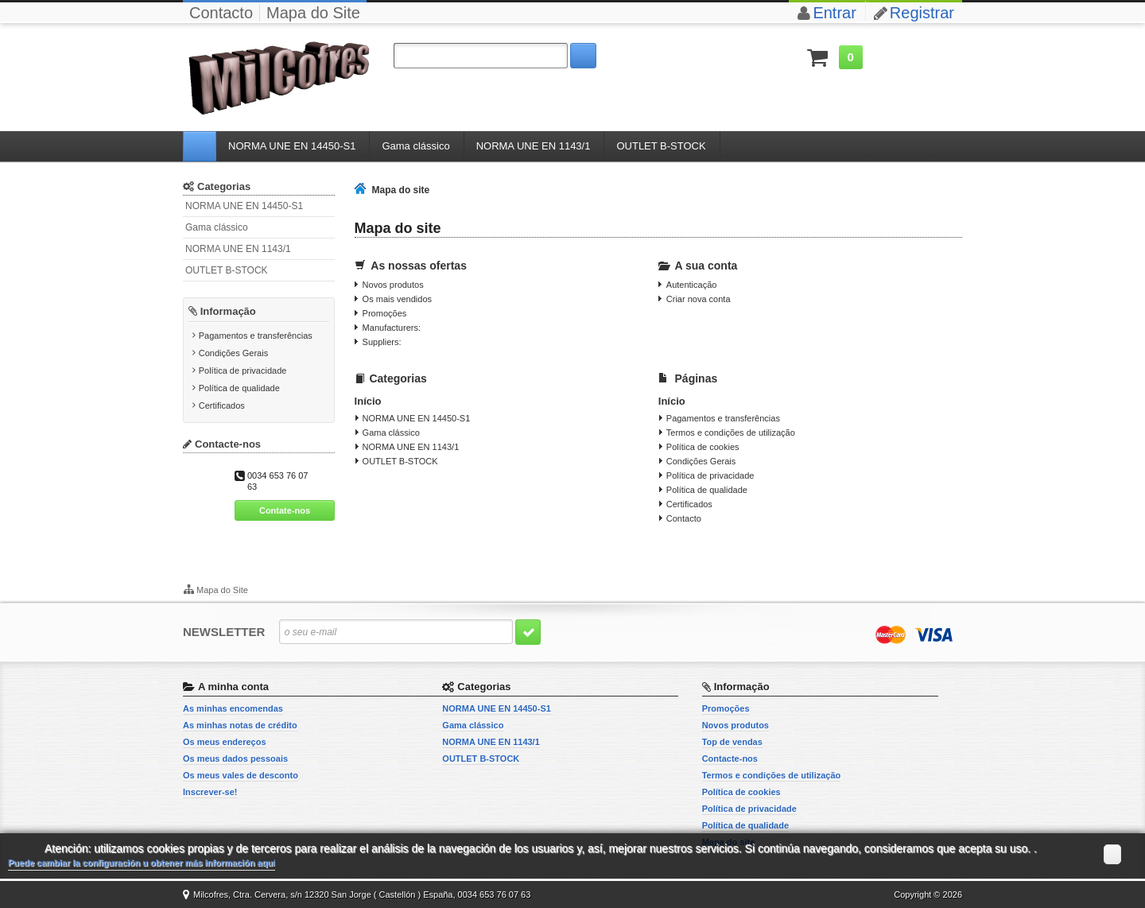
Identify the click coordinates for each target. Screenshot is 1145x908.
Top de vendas (732, 742)
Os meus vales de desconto (240, 775)
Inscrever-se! (210, 792)
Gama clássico (216, 227)
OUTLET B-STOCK (226, 270)
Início (368, 401)
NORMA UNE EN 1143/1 (238, 248)
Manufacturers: (392, 327)
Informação (228, 311)
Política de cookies (702, 447)
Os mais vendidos (397, 299)
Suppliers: (382, 342)
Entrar (834, 12)
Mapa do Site (313, 12)
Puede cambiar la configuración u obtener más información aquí (141, 862)
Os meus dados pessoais (235, 758)
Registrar (922, 12)
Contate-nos (284, 510)
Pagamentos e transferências (255, 335)
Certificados (222, 405)
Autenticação (691, 284)
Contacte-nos (730, 758)
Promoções (385, 313)
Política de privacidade (243, 370)
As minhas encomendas (233, 708)
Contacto (221, 12)
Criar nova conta (698, 299)
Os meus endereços (224, 742)
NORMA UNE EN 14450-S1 (244, 205)
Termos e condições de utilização (730, 432)
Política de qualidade (239, 388)
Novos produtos (393, 284)
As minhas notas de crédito (240, 725)
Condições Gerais (233, 353)
